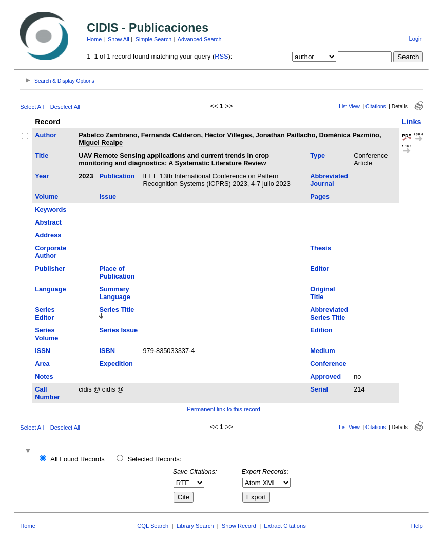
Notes (44, 376)
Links (411, 122)
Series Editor (44, 313)
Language (50, 289)
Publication (116, 176)
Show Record (239, 526)
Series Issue (118, 330)
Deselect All (65, 107)
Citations (375, 106)
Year (42, 176)
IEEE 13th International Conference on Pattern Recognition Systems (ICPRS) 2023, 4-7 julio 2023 (216, 180)
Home (94, 39)
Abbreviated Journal (329, 180)
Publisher (50, 268)
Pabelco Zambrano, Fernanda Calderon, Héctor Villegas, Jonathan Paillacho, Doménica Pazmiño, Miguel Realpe (230, 138)
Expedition (115, 363)
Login (415, 38)
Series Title (116, 309)
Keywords (50, 209)
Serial (319, 389)
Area (42, 363)
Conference (328, 363)
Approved (325, 376)
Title (41, 155)
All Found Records (77, 459)
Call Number (47, 393)
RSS (221, 56)
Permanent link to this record (223, 409)
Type (317, 155)
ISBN (107, 351)
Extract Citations (284, 526)
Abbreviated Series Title (329, 313)
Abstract (48, 222)
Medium (322, 351)
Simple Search (154, 39)
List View (349, 106)
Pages (320, 196)
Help (417, 526)
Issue (107, 196)
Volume (46, 196)
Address (48, 235)
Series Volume (46, 334)
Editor (319, 268)
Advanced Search (200, 39)
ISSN (42, 351)
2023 (86, 176)
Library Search (195, 526)
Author (45, 135)
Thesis (320, 248)
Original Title (322, 293)
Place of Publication (116, 272)
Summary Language (114, 293)
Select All (32, 107)
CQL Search (152, 526)
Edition (321, 330)
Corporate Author (50, 251)
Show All (118, 39)
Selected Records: (155, 459)
